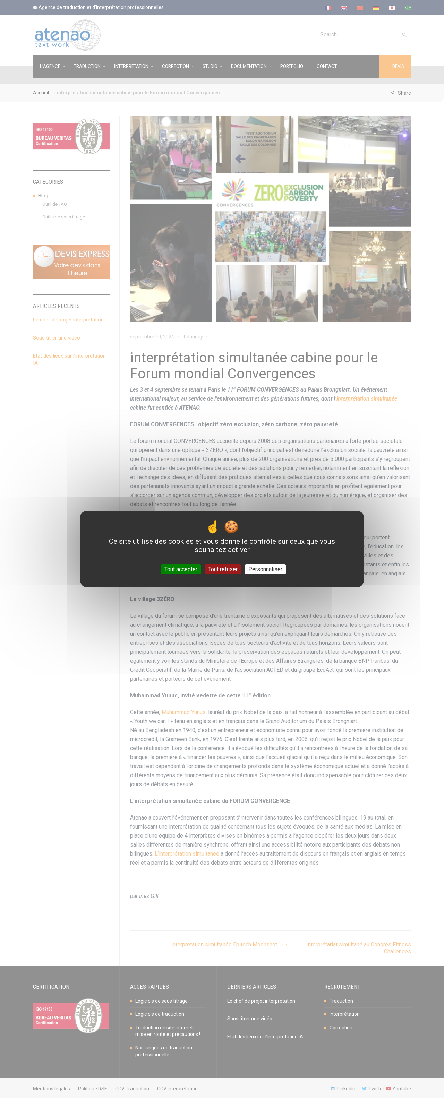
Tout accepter (180, 569)
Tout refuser (223, 569)
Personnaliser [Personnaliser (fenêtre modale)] (265, 569)
